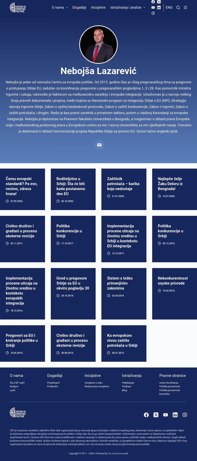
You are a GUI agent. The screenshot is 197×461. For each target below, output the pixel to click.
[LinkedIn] (159, 7)
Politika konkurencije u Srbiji (69, 231)
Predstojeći (53, 382)
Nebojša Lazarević (98, 70)
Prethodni (52, 386)
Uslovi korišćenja (168, 382)
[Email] (99, 145)
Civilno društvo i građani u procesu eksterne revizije (21, 231)
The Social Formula (117, 453)
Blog (124, 390)
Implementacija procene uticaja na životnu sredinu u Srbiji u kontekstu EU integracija (123, 236)
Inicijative (98, 7)
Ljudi (12, 390)
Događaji (79, 7)
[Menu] (185, 7)
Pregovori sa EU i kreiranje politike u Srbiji (22, 340)
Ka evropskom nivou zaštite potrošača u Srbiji (122, 340)
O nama (60, 7)
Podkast (126, 386)
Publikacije (128, 382)
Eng (169, 7)
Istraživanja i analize (128, 7)
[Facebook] (153, 1)
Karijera (14, 386)
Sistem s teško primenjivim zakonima (120, 283)
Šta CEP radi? (17, 382)
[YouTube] (153, 7)
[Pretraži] (178, 7)
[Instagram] (153, 13)
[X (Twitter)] (159, 1)
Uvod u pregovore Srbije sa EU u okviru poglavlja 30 (73, 283)
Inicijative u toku (94, 382)
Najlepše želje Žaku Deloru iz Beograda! (170, 183)
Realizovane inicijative (97, 386)
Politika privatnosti (169, 386)
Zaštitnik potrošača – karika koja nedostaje (123, 183)
